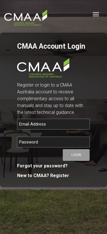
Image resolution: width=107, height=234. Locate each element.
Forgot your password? (42, 166)
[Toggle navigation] (96, 14)
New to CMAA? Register (43, 175)
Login (76, 155)
